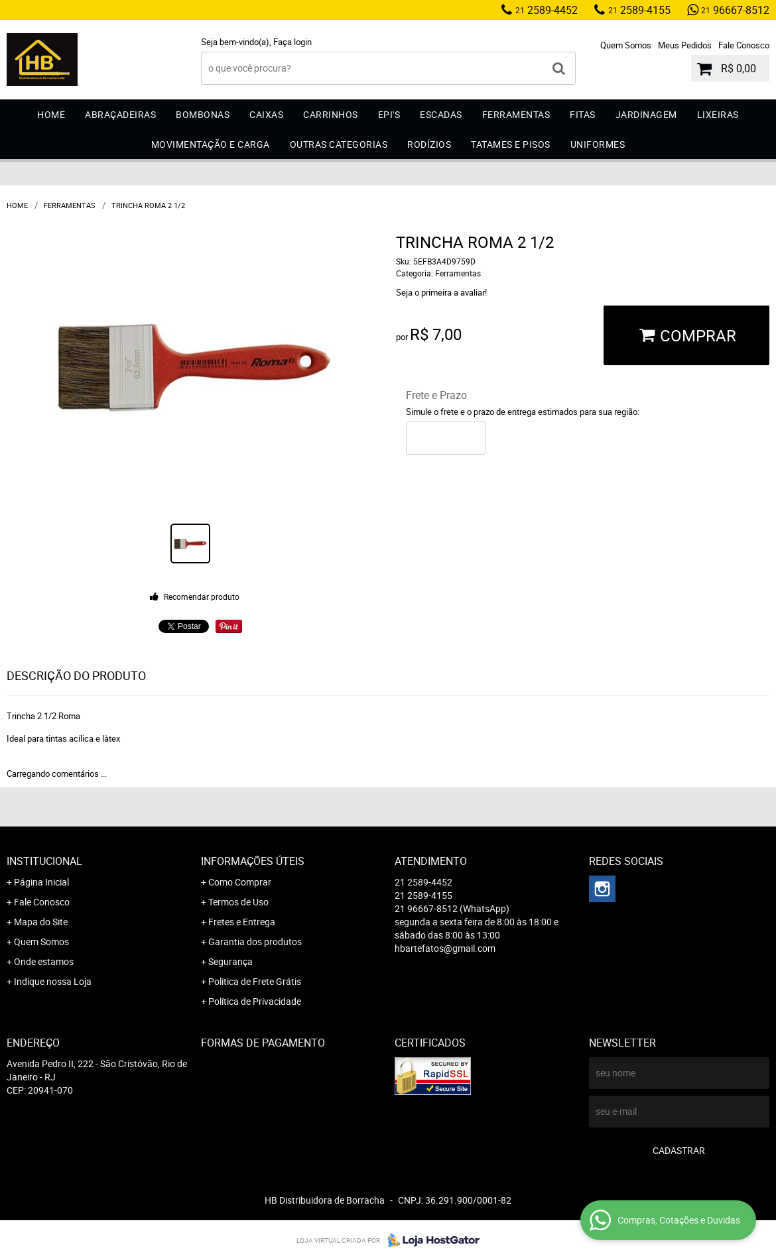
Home (51, 114)
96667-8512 (735, 10)
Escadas (441, 114)
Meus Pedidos (685, 45)
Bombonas (202, 114)
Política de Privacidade (254, 1001)
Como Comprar (239, 882)
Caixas (266, 114)
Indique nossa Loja (53, 981)
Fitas (583, 114)
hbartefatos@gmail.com (445, 948)
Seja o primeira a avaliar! (441, 292)
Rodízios (429, 144)
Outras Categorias (339, 144)
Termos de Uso (238, 901)
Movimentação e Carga (210, 144)
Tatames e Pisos (510, 144)
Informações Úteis (252, 861)
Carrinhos (330, 114)
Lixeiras (718, 114)
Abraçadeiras (120, 114)
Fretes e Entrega (241, 921)
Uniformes (597, 144)
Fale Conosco (743, 45)
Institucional (44, 861)
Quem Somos (625, 45)
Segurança (230, 961)
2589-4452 (546, 10)
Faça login (292, 42)
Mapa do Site (41, 921)
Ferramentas (516, 114)
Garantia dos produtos (255, 941)
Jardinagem (646, 114)
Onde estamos (44, 961)
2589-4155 (639, 10)
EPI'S (389, 114)
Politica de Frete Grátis (254, 981)
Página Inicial (41, 882)
